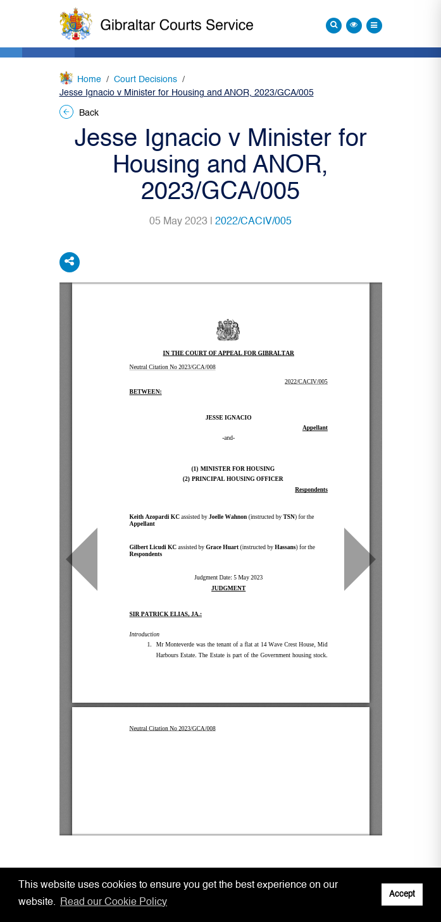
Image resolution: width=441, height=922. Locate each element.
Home (89, 79)
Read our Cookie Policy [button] (113, 902)
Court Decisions (145, 79)
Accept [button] (402, 894)
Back (79, 113)
